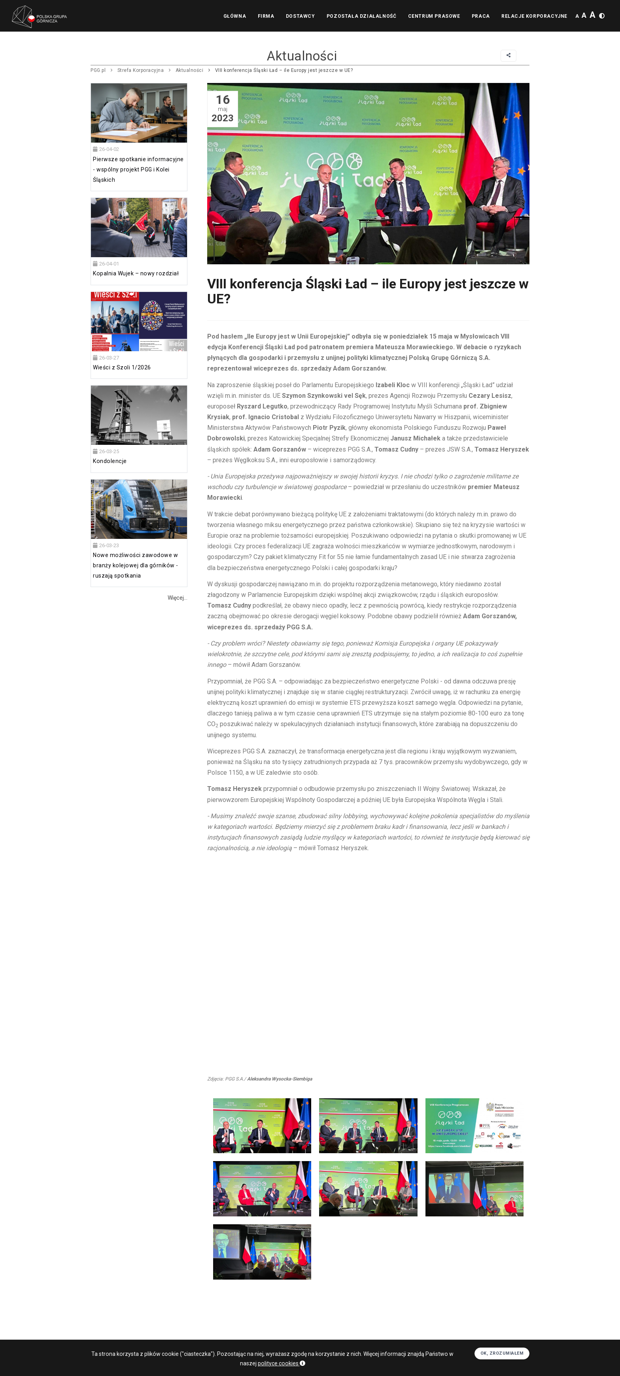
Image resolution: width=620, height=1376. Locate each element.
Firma (265, 16)
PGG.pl (98, 70)
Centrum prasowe (433, 16)
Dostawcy (299, 16)
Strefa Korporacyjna (140, 70)
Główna (233, 16)
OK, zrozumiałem (502, 1353)
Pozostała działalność (360, 16)
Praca (480, 16)
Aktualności (190, 70)
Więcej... (177, 598)
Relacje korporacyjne (534, 16)
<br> (368, 964)
